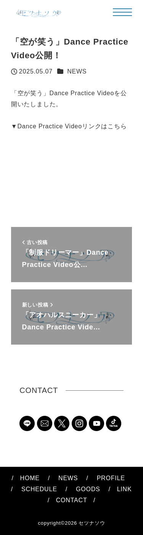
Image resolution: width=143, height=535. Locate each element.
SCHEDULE (39, 489)
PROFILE (111, 478)
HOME (30, 478)
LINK (124, 489)
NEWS (77, 71)
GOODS (88, 489)
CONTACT (68, 500)
